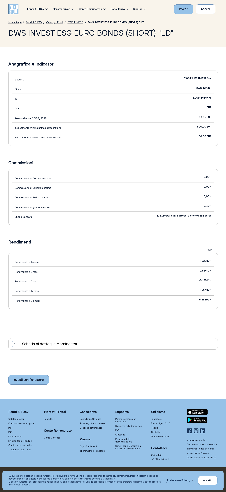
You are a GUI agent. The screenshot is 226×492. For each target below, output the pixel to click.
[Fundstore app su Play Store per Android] (202, 420)
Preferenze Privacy (178, 480)
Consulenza (117, 9)
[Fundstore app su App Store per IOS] (202, 412)
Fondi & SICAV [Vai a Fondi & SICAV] (34, 22)
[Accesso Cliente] (205, 9)
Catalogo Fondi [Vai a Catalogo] (54, 22)
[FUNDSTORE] (13, 9)
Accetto (207, 480)
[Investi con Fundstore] (183, 9)
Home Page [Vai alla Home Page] (15, 22)
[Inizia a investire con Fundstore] (28, 380)
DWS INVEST (75, 22)
